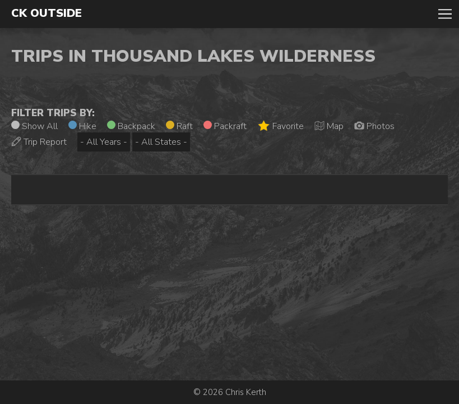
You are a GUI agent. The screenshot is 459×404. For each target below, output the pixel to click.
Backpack (131, 126)
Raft (179, 126)
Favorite (280, 126)
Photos (374, 126)
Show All (34, 126)
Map (329, 126)
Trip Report (39, 142)
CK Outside (46, 13)
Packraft (225, 126)
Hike (82, 126)
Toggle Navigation (445, 14)
